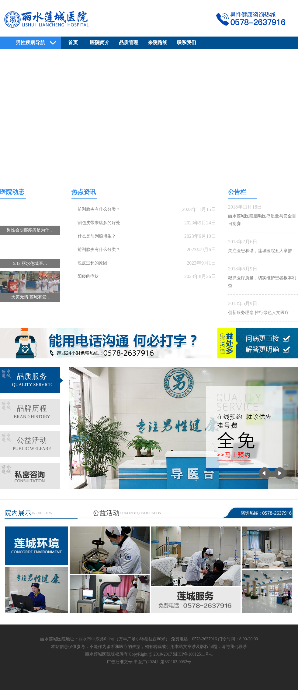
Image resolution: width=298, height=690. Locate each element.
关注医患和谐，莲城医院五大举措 (260, 250)
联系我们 (186, 42)
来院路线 (157, 42)
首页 (73, 42)
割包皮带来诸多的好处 (99, 222)
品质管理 (128, 42)
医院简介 (99, 42)
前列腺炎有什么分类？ (99, 209)
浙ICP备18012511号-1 (193, 654)
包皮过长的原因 (92, 263)
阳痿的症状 (88, 276)
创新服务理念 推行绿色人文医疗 (258, 312)
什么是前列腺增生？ (97, 236)
